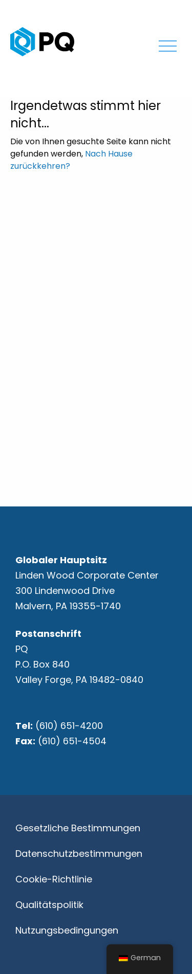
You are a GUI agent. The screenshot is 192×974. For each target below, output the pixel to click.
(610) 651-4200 (69, 725)
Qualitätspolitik (49, 904)
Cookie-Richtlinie (53, 879)
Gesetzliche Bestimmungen (77, 828)
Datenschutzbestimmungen (78, 853)
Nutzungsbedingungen (66, 930)
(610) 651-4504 (72, 741)
